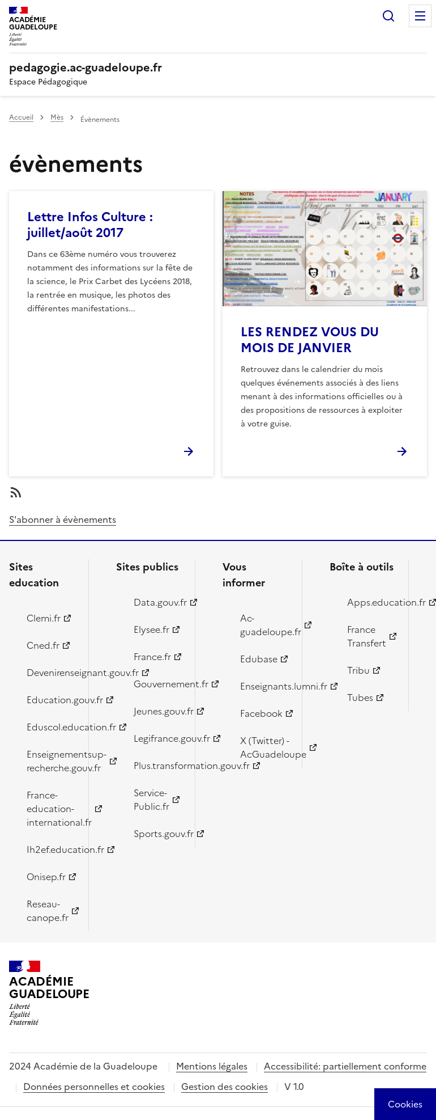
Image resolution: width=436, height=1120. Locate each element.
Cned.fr (43, 645)
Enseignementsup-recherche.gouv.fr (51, 761)
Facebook (261, 713)
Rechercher (388, 16)
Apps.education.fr (371, 602)
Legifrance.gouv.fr (158, 738)
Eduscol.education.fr (51, 727)
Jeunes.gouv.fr (158, 711)
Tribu (358, 670)
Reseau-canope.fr (48, 910)
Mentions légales (211, 1066)
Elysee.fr (151, 629)
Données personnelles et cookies (94, 1086)
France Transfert (366, 636)
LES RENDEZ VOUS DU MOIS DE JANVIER (310, 340)
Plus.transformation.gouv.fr (158, 765)
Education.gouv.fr (51, 700)
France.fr (152, 656)
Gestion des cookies (224, 1086)
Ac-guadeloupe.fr (264, 625)
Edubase (258, 659)
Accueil (21, 117)
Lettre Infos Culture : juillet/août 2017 (90, 225)
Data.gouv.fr (158, 602)
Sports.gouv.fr (158, 833)
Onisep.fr (46, 877)
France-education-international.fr (51, 808)
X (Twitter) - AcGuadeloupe (264, 747)
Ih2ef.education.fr (51, 849)
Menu (420, 16)
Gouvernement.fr (158, 684)
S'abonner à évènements (62, 519)
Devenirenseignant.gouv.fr (51, 672)
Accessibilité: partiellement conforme (345, 1066)
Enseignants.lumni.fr (264, 686)
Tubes (360, 697)
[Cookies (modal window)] (405, 1104)
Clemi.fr (44, 618)
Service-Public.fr (151, 799)
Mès (56, 117)
